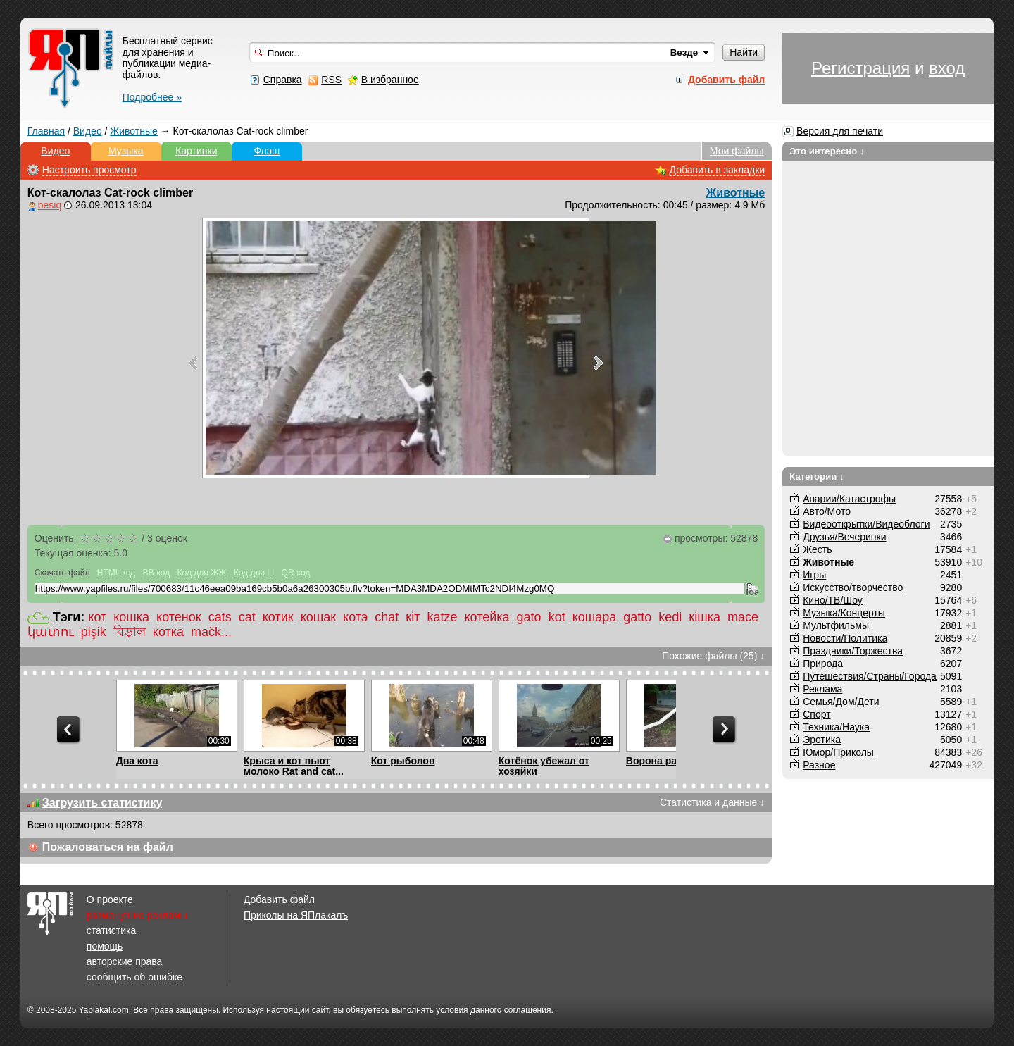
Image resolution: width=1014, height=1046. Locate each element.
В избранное (390, 79)
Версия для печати (839, 131)
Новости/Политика (845, 638)
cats (220, 617)
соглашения (527, 1010)
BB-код (156, 573)
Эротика (822, 739)
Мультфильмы (836, 625)
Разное (819, 765)
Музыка (126, 150)
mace (742, 617)
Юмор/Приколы (838, 752)
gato (529, 617)
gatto (637, 617)
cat (247, 617)
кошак (318, 617)
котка (168, 631)
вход (947, 67)
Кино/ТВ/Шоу (833, 600)
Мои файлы (737, 150)
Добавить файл (279, 899)
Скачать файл (62, 573)
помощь (105, 946)
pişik (93, 631)
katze (442, 617)
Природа (823, 663)
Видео (87, 131)
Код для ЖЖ (202, 573)
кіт (413, 617)
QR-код (296, 573)
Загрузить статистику (102, 803)
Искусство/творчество (853, 587)
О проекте (110, 899)
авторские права (125, 961)
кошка (131, 617)
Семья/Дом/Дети (841, 701)
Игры (814, 574)
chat (387, 617)
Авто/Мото (827, 511)
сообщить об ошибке (134, 977)
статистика (111, 930)
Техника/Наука (836, 727)
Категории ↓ (816, 476)
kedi (670, 617)
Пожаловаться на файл (107, 847)
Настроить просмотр (89, 169)
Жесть (817, 549)
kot (557, 617)
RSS (331, 79)
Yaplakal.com (103, 1010)
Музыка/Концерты (844, 612)
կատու (50, 631)
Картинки (196, 150)
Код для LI (254, 573)
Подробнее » (152, 97)
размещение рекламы (137, 915)
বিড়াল (129, 631)
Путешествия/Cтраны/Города (870, 676)
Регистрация (860, 67)
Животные (134, 131)
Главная (46, 131)
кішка (704, 617)
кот (97, 617)
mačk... (211, 631)
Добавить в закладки (717, 169)
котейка (486, 617)
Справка (282, 79)
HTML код (116, 573)
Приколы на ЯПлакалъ (296, 915)
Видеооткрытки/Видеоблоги (866, 524)
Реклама (822, 689)
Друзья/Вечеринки (844, 536)
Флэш (267, 150)
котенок (178, 617)
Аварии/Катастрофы (849, 498)
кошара (594, 617)
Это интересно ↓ (827, 151)
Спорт (816, 714)
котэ (355, 617)
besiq (49, 205)
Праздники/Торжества (853, 650)
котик (278, 617)
